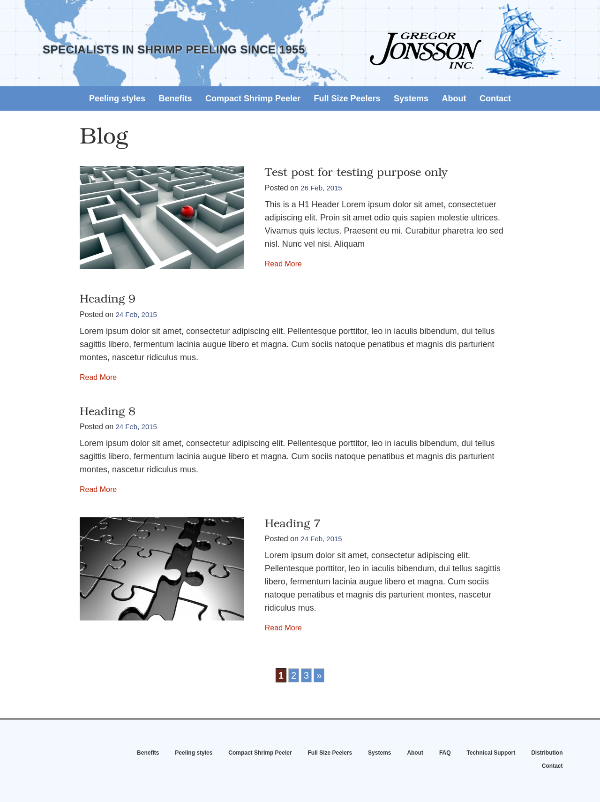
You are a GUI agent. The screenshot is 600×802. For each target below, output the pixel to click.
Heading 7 (293, 524)
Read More (283, 264)
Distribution (546, 752)
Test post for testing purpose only (356, 173)
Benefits (175, 98)
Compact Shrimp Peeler (252, 98)
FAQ (445, 752)
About (454, 98)
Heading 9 (107, 299)
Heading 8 (107, 412)
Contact (495, 98)
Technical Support (490, 752)
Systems (411, 98)
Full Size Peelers (347, 98)
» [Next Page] (319, 675)
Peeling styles (117, 98)
